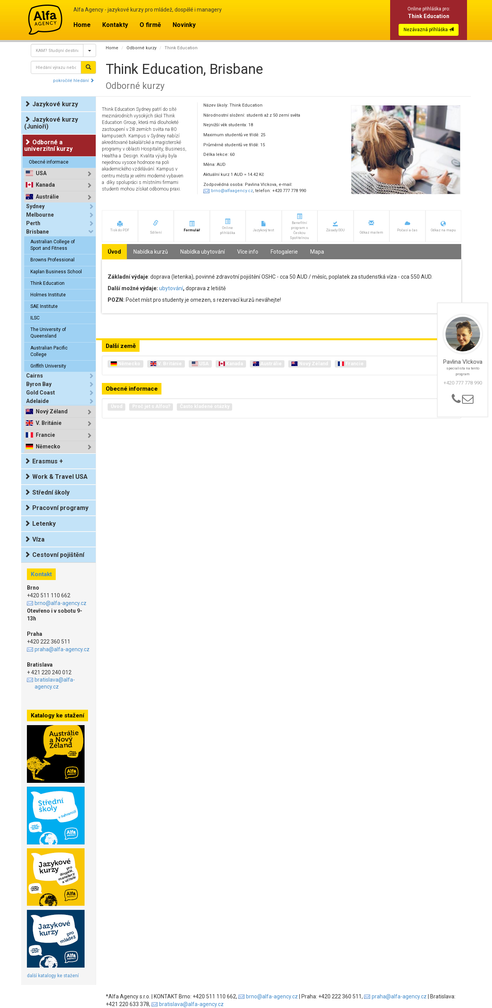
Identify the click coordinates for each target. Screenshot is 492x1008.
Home (82, 24)
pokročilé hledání (73, 80)
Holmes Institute (48, 295)
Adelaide (37, 401)
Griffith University (48, 366)
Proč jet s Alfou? (151, 406)
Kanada (45, 185)
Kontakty (115, 24)
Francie (45, 435)
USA (41, 173)
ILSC (35, 318)
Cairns (34, 376)
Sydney (35, 206)
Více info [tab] (247, 252)
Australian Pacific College (49, 351)
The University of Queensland (48, 333)
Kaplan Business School (56, 271)
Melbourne (40, 215)
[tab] (60, 173)
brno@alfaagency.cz (232, 190)
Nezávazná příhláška (429, 29)
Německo (48, 447)
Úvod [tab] (114, 252)
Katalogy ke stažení (57, 715)
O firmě (150, 24)
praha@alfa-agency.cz (62, 649)
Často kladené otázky (204, 406)
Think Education (47, 283)
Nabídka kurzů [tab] (150, 252)
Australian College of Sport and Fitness (52, 245)
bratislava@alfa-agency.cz (55, 683)
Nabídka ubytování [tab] (202, 252)
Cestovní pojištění (54, 554)
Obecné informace (48, 162)
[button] (120, 226)
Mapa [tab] (317, 252)
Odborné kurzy (141, 47)
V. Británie (49, 423)
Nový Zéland (52, 412)
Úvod (117, 406)
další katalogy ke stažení (53, 975)
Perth (33, 223)
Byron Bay (39, 384)
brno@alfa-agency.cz (60, 603)
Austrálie (47, 197)
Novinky (184, 24)
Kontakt (41, 574)
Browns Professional (52, 259)
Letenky (40, 523)
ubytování (171, 288)
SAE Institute (44, 306)
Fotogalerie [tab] (284, 252)
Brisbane (37, 232)
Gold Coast (40, 392)
